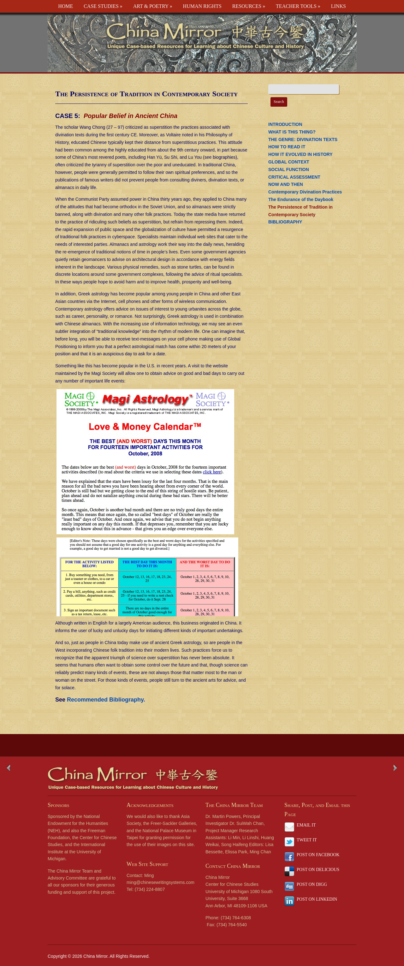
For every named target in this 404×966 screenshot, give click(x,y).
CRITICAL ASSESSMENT (294, 177)
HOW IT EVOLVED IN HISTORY (300, 154)
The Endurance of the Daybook (300, 199)
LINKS (338, 6)
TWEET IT (307, 840)
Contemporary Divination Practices (305, 191)
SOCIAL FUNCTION (288, 169)
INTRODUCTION (285, 124)
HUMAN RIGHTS (202, 6)
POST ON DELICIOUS (318, 869)
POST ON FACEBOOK (318, 854)
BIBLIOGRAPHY (285, 221)
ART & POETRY (152, 6)
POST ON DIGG (312, 884)
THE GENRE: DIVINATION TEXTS (302, 139)
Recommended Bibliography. (106, 699)
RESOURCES (248, 6)
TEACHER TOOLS (298, 6)
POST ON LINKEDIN (317, 899)
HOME (65, 6)
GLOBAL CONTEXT (288, 161)
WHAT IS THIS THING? (292, 131)
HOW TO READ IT (286, 146)
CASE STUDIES (103, 6)
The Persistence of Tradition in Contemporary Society (146, 94)
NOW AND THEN (285, 184)
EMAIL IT (306, 825)
